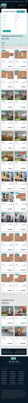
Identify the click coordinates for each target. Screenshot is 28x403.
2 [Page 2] (5, 294)
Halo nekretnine (12, 374)
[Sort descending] (11, 45)
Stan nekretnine (4, 378)
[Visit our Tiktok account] (18, 361)
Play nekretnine (21, 378)
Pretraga (7, 30)
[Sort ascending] (10, 45)
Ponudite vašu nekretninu (15, 1)
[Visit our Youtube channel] (13, 361)
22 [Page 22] (9, 294)
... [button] (8, 294)
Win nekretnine (21, 376)
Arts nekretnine (4, 381)
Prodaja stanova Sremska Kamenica (20, 352)
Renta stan (20, 381)
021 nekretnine (21, 371)
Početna (2, 1)
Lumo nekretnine (21, 383)
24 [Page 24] (13, 294)
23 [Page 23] (11, 294)
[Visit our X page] (14, 361)
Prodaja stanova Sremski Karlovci (7, 352)
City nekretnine (12, 371)
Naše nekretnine (7, 1)
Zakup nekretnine (4, 383)
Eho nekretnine (3, 376)
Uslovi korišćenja (18, 362)
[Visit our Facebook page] (9, 361)
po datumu (20, 44)
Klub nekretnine (21, 374)
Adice (16, 20)
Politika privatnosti (10, 362)
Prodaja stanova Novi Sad (6, 350)
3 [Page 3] (7, 294)
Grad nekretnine (4, 371)
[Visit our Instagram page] (11, 361)
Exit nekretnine (12, 378)
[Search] (26, 5)
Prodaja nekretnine (13, 383)
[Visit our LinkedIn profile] (16, 361)
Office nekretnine (4, 374)
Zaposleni (21, 1)
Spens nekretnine (13, 376)
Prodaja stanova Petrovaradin (21, 350)
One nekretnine (12, 381)
